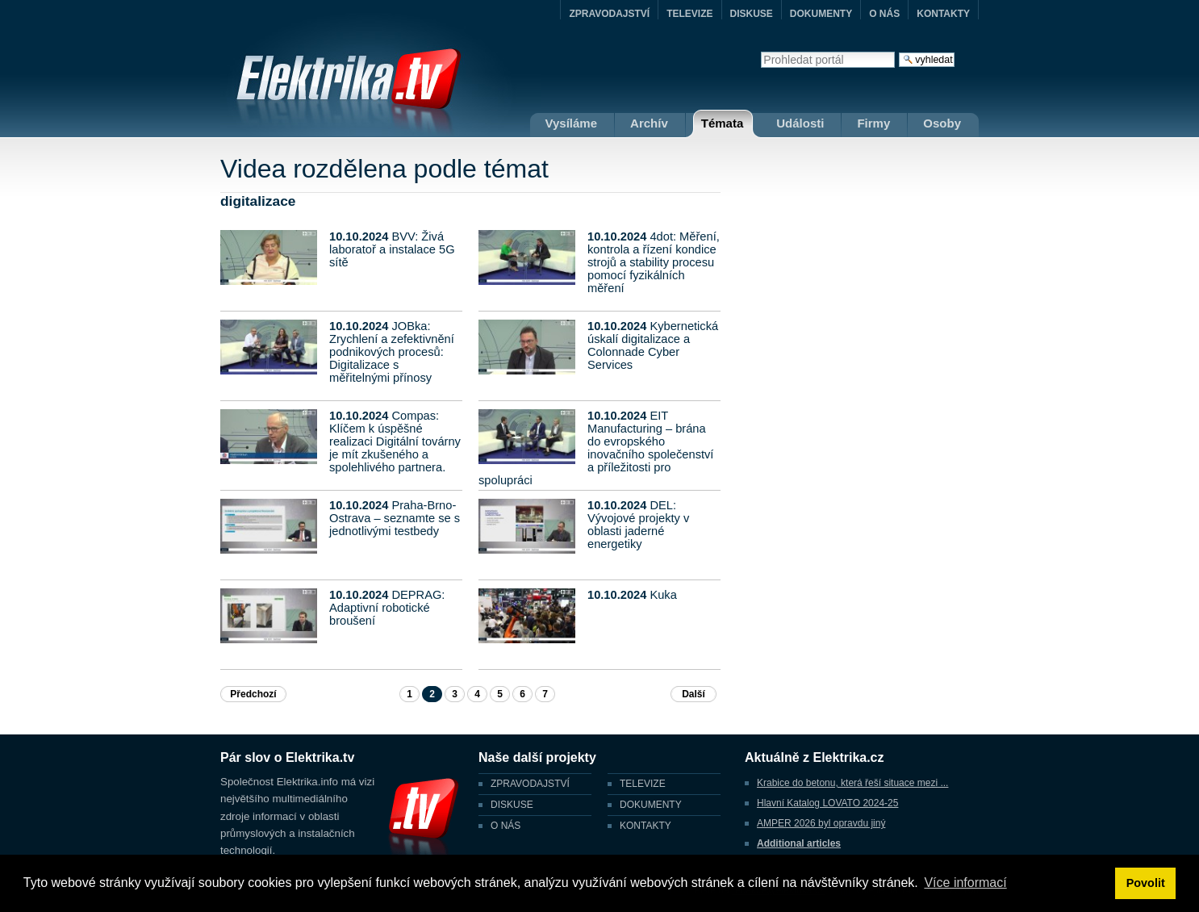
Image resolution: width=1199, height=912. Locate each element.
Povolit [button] (1145, 882)
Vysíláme (571, 123)
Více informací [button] (965, 882)
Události (800, 123)
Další (693, 694)
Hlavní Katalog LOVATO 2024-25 (827, 803)
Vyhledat (760, 51)
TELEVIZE (689, 13)
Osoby (942, 123)
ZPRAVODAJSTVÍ (609, 13)
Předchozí (253, 694)
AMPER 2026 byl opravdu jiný (821, 823)
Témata (722, 123)
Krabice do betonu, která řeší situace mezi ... (852, 783)
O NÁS (884, 13)
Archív (649, 123)
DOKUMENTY (821, 13)
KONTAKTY (943, 13)
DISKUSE (751, 13)
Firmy (873, 123)
